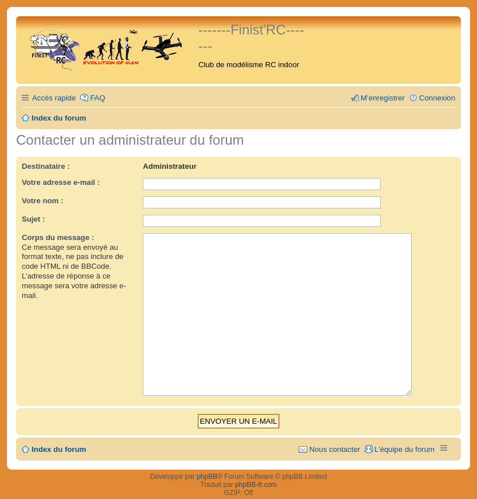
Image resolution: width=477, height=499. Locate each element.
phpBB (207, 461)
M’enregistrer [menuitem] (383, 98)
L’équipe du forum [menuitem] (404, 434)
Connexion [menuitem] (437, 98)
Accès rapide (54, 98)
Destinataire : (46, 166)
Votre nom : (42, 200)
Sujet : (33, 219)
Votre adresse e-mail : (61, 182)
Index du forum (59, 434)
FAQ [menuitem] (97, 98)
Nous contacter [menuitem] (334, 434)
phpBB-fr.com (256, 469)
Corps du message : (58, 237)
